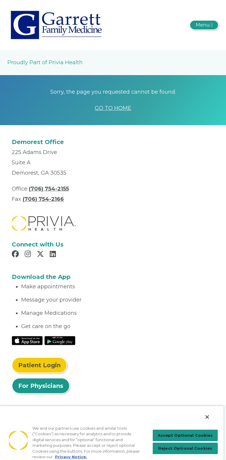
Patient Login (39, 365)
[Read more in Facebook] (16, 254)
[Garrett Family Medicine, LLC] (56, 24)
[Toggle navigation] (204, 25)
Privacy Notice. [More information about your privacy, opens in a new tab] (71, 456)
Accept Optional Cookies (185, 435)
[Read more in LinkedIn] (54, 254)
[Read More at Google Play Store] (59, 340)
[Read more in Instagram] (29, 254)
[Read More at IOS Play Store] (27, 340)
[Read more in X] (41, 254)
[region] (112, 433)
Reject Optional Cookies (185, 448)
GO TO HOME (113, 108)
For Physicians (40, 385)
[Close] (207, 417)
